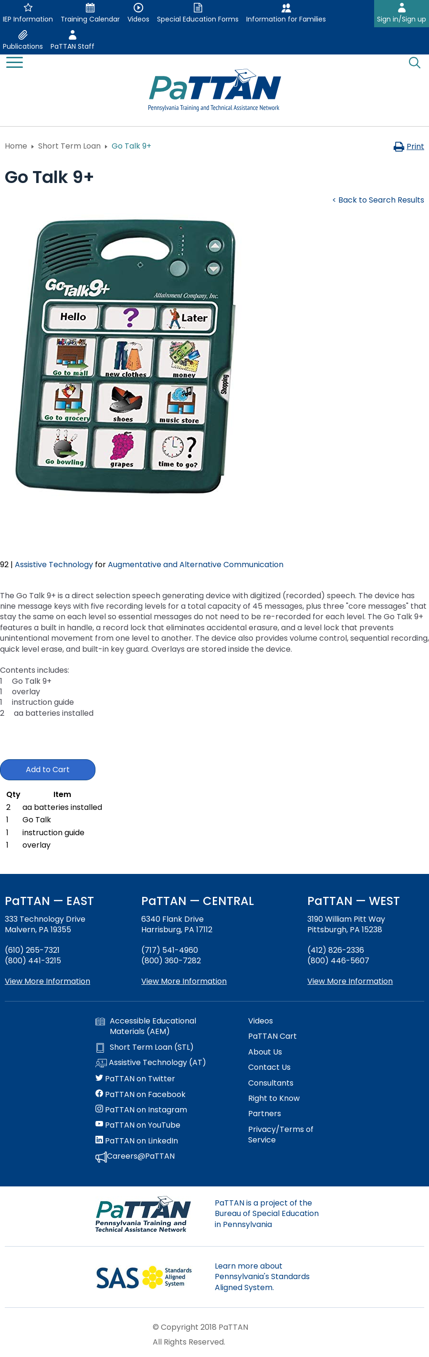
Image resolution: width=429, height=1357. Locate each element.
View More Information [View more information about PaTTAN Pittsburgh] (350, 981)
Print (408, 146)
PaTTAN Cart (272, 1036)
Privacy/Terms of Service (281, 1134)
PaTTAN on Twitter (135, 1079)
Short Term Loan (69, 145)
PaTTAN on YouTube (137, 1125)
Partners (264, 1114)
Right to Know (274, 1098)
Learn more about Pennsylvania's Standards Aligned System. (262, 1276)
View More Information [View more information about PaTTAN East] (47, 981)
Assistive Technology (54, 564)
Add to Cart (48, 769)
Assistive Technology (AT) (150, 1063)
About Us (265, 1052)
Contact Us (269, 1067)
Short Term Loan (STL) (144, 1047)
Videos (260, 1021)
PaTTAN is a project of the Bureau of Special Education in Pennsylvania (267, 1213)
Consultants (270, 1083)
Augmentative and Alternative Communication (195, 564)
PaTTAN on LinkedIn (136, 1141)
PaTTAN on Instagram (141, 1110)
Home (16, 145)
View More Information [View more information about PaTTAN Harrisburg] (184, 981)
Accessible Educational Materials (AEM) (145, 1026)
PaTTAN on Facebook (140, 1094)
